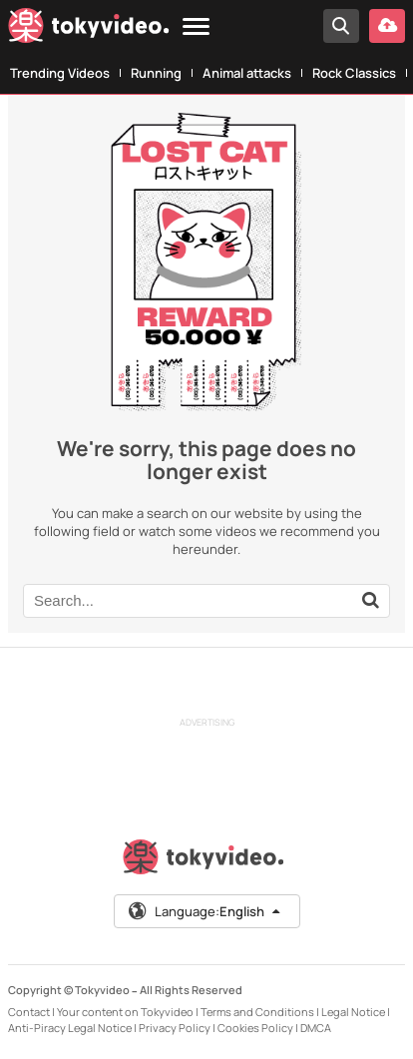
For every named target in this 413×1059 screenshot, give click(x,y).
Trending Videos (60, 73)
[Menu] (196, 27)
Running (156, 73)
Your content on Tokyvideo (125, 1011)
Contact (29, 1011)
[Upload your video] (387, 26)
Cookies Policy (255, 1027)
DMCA (315, 1027)
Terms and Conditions (257, 1011)
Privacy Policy (174, 1027)
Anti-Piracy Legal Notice (70, 1027)
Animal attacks (247, 73)
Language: (205, 911)
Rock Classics (354, 73)
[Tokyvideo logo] (89, 29)
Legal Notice (353, 1011)
